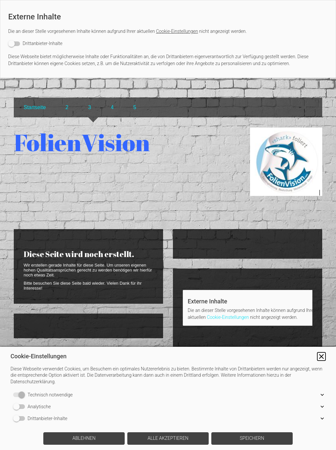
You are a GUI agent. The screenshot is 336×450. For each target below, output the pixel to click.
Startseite (35, 107)
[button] (321, 356)
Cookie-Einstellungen (177, 31)
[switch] (35, 43)
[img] (286, 172)
